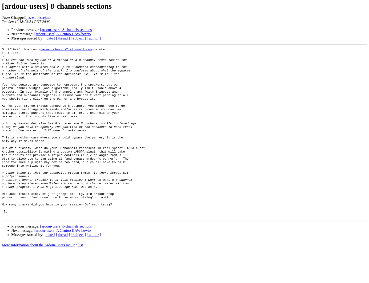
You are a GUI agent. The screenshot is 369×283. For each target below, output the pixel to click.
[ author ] (94, 38)
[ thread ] (63, 38)
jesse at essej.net (39, 18)
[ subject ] (78, 38)
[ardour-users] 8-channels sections (66, 30)
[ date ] (49, 38)
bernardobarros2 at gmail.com (66, 50)
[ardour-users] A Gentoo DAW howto (62, 34)
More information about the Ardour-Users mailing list (42, 279)
